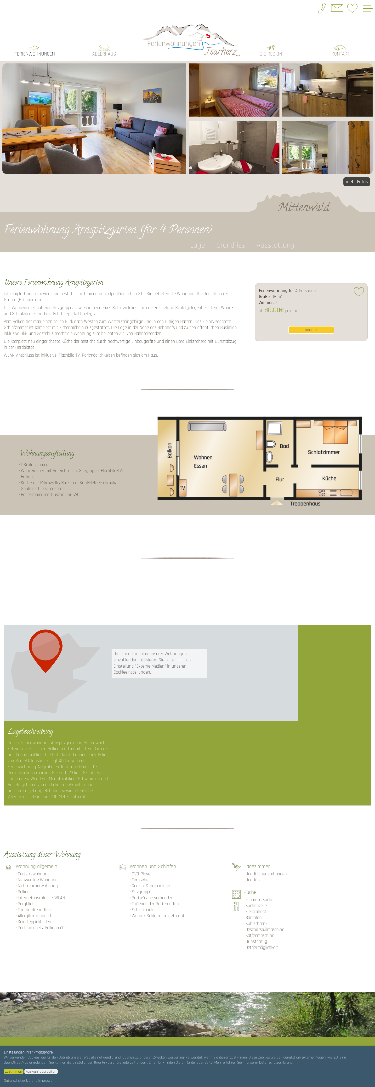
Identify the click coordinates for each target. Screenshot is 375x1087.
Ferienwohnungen (35, 54)
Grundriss (230, 245)
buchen (311, 329)
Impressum (46, 1080)
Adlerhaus (104, 54)
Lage (197, 245)
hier (180, 660)
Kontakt (340, 54)
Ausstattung (275, 245)
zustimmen (13, 1071)
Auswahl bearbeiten (41, 1071)
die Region (271, 54)
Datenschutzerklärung (20, 1080)
